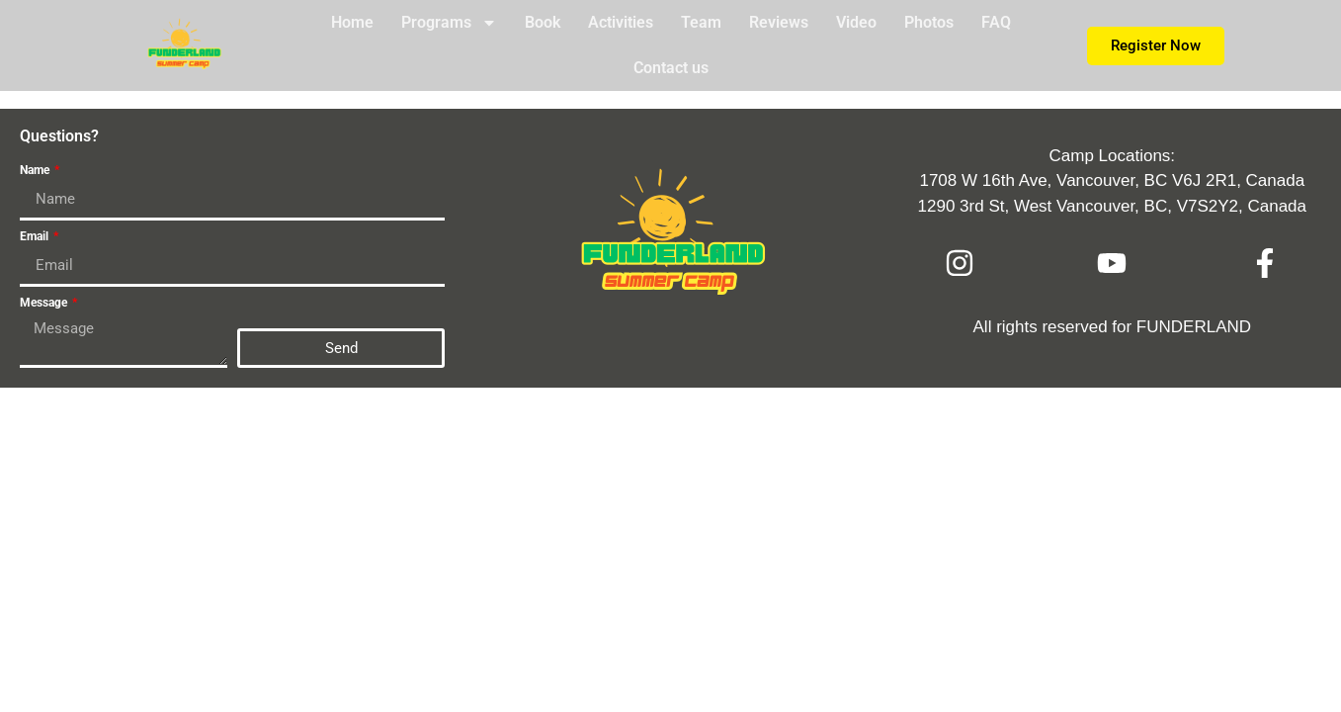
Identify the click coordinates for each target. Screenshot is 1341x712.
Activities (620, 22)
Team (701, 22)
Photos (929, 22)
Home (352, 22)
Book (542, 22)
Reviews (778, 22)
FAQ (996, 22)
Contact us (671, 67)
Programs (449, 23)
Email (35, 236)
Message (45, 303)
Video (856, 22)
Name (36, 170)
